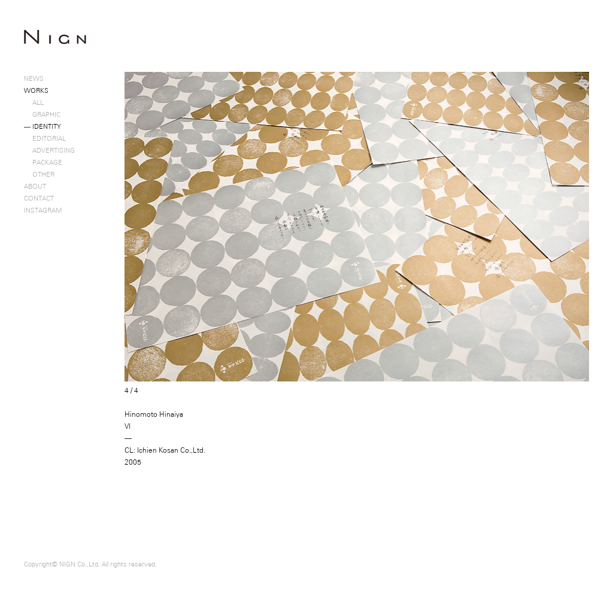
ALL (34, 102)
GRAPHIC (42, 114)
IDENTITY (42, 126)
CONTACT (39, 198)
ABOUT (35, 186)
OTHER (39, 174)
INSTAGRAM (43, 210)
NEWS (34, 78)
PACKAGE (43, 162)
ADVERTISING (49, 150)
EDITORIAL (45, 138)
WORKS (36, 90)
